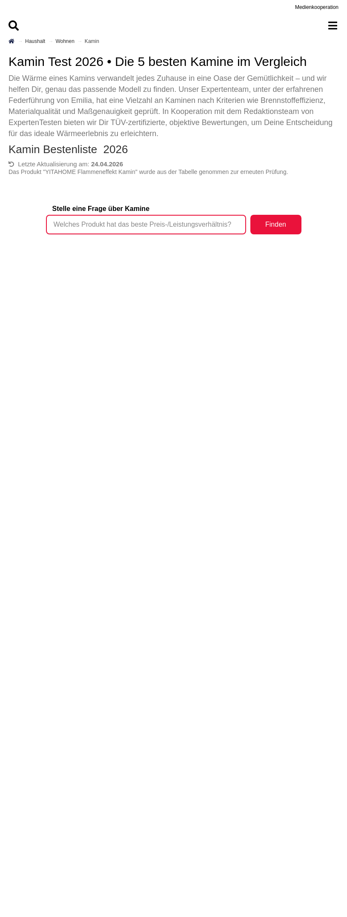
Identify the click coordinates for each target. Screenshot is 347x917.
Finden (275, 224)
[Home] (12, 41)
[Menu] (173, 25)
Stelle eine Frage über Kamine (101, 208)
